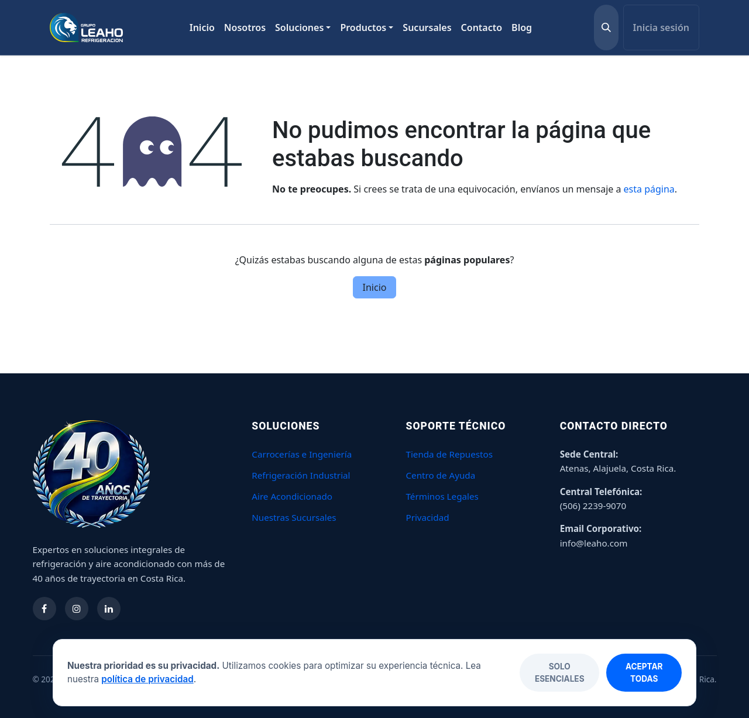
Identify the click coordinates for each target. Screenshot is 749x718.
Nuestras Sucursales (294, 517)
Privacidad (427, 517)
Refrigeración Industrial (301, 475)
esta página (649, 189)
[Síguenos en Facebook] (44, 608)
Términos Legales (442, 496)
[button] (606, 27)
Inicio (375, 287)
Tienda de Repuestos (449, 454)
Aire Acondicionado (292, 496)
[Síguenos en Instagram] (76, 608)
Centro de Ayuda (440, 475)
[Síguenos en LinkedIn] (109, 608)
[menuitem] (202, 27)
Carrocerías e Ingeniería (302, 454)
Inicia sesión (661, 27)
